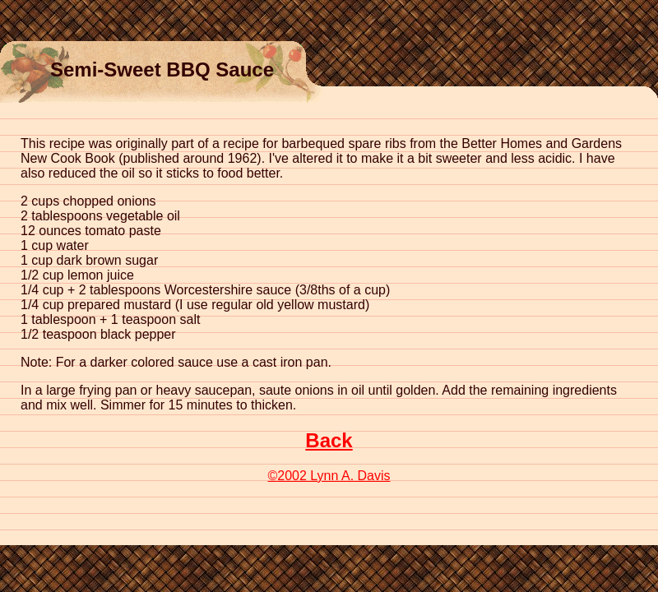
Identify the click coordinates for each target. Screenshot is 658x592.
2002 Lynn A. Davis (328, 476)
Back (328, 440)
